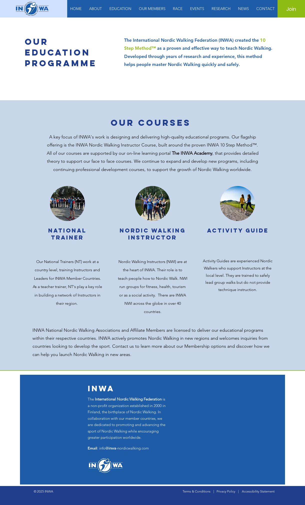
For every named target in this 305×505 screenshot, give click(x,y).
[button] (95, 9)
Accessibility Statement (258, 491)
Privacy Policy (226, 491)
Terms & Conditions (197, 491)
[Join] (291, 9)
